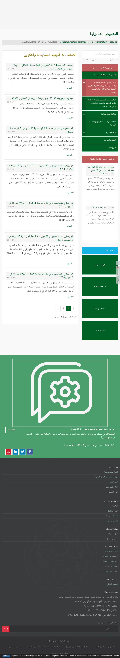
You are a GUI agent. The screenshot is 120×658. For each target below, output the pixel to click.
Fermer (6, 656)
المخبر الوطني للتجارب (60, 647)
